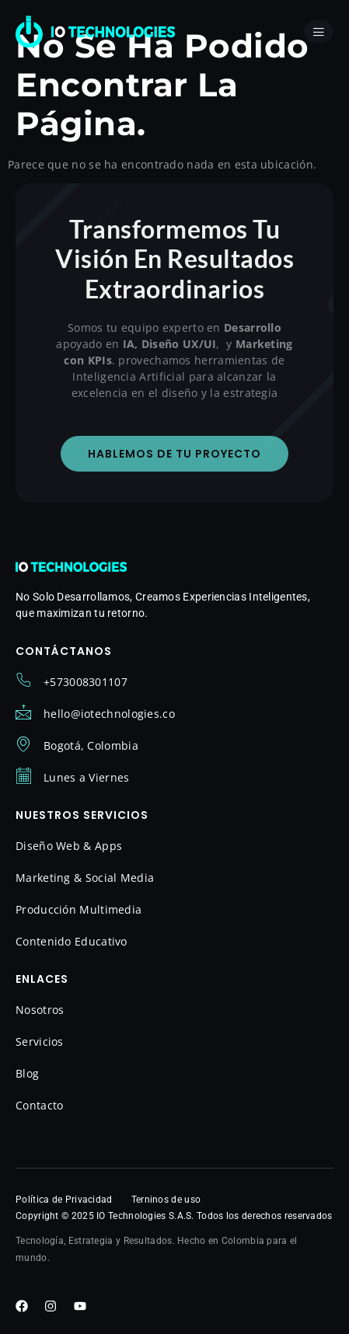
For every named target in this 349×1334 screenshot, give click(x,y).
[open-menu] (318, 31)
